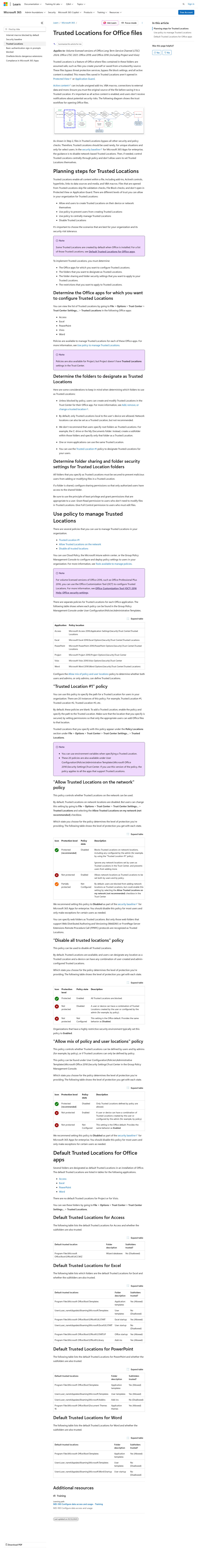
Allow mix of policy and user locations (88, 673)
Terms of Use (112, 1541)
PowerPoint (65, 1187)
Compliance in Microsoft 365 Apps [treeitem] (22, 60)
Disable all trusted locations (73, 548)
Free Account (186, 12)
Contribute (55, 1541)
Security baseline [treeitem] (14, 39)
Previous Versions (28, 1541)
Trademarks (126, 1541)
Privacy (67, 1541)
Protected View (61, 78)
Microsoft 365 (68, 22)
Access (62, 1178)
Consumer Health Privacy (88, 1541)
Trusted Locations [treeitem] (14, 43)
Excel (61, 1183)
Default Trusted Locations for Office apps (112, 251)
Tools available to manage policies (114, 563)
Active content (61, 85)
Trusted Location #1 (86, 448)
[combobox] (25, 29)
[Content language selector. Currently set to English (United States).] (18, 1534)
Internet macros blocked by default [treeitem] (22, 35)
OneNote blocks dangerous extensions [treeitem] (24, 56)
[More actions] (142, 22)
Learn (55, 22)
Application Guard (85, 78)
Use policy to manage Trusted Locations (98, 345)
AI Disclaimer (10, 1541)
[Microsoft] (6, 4)
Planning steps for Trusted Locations (171, 28)
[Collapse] (42, 23)
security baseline (91, 149)
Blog (42, 1541)
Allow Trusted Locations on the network (80, 544)
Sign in (191, 3)
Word (62, 1191)
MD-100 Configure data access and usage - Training (78, 1504)
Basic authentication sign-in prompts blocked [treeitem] (23, 50)
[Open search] (184, 4)
